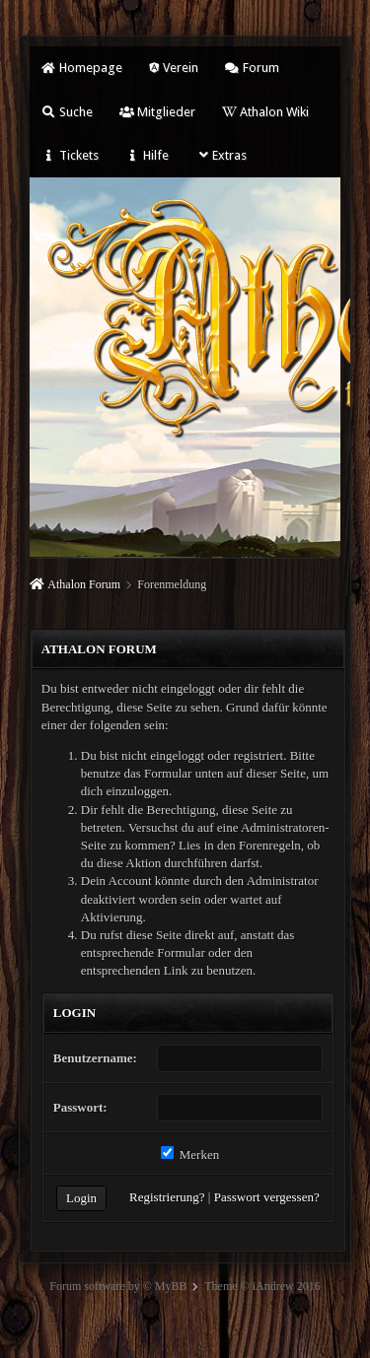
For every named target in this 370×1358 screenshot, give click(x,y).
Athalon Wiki (265, 111)
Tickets (70, 155)
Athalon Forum (83, 584)
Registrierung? (167, 1196)
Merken (190, 1154)
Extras (221, 155)
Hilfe (147, 155)
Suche (67, 111)
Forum (252, 67)
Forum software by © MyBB (117, 1286)
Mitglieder (157, 111)
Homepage (81, 67)
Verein (173, 67)
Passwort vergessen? (267, 1196)
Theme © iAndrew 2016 (262, 1286)
